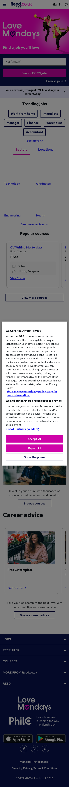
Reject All (34, 448)
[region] (34, 393)
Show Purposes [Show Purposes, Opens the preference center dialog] (34, 457)
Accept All (35, 439)
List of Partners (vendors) (22, 429)
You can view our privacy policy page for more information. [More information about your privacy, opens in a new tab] (32, 393)
